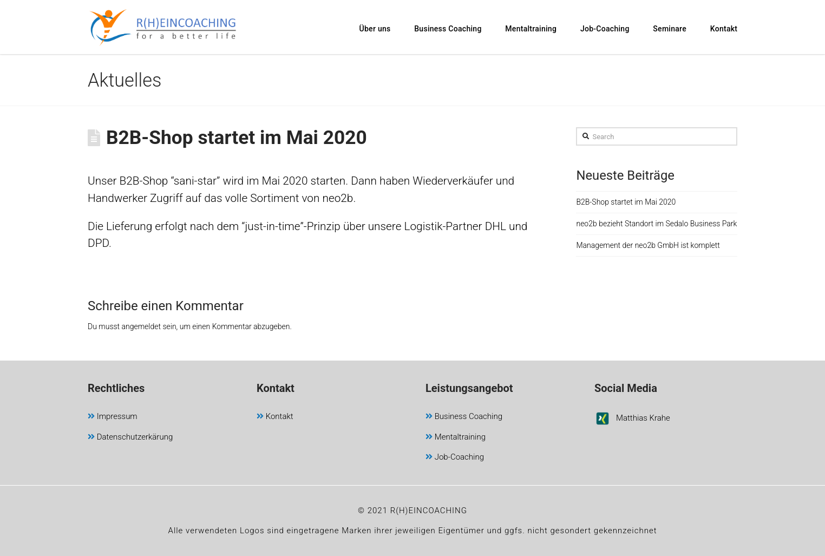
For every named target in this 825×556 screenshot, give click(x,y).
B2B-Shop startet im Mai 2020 (626, 202)
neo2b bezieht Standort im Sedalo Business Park (656, 223)
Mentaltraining (455, 437)
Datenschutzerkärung (130, 437)
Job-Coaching (454, 457)
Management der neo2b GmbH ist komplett (647, 245)
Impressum (113, 417)
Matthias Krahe (632, 420)
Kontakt (275, 417)
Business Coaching (463, 417)
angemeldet (141, 326)
